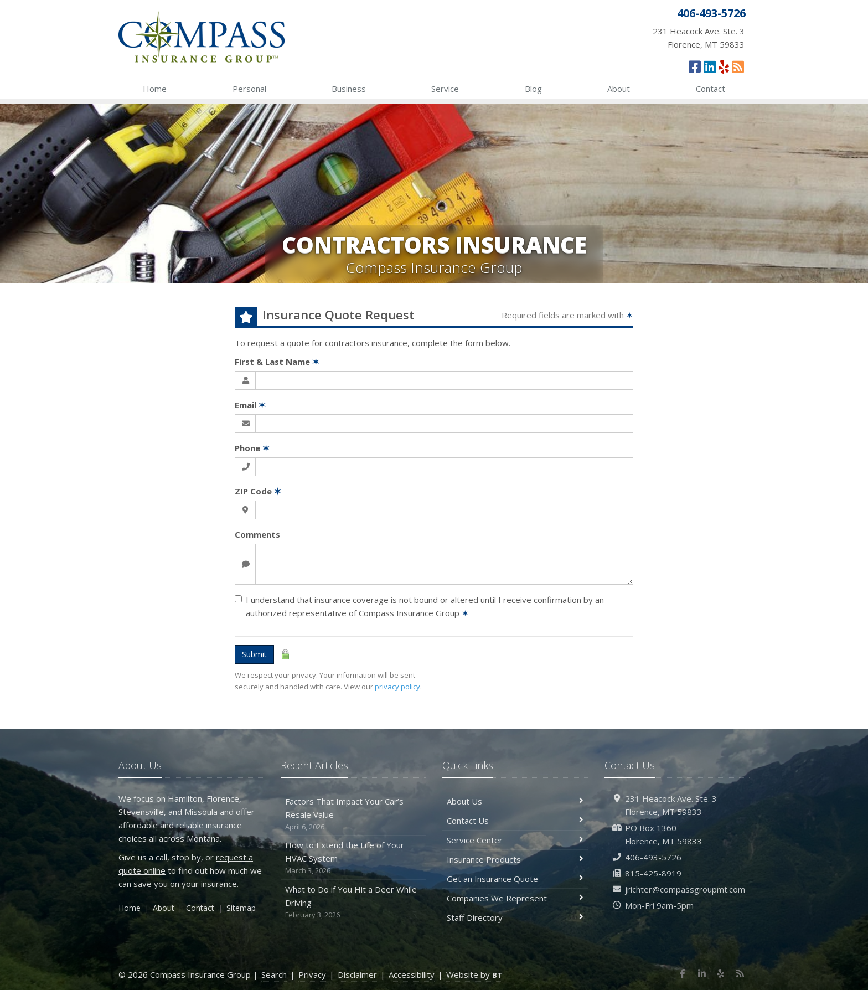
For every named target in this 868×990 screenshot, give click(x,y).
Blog (533, 88)
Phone (252, 447)
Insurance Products (515, 859)
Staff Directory (515, 917)
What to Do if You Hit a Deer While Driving (353, 902)
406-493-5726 (653, 857)
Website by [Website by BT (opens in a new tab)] (474, 974)
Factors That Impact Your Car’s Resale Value (353, 814)
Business (349, 88)
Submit (254, 654)
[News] (738, 66)
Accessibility (412, 974)
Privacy (312, 974)
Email (250, 404)
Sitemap (241, 908)
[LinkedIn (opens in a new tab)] (710, 66)
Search (274, 974)
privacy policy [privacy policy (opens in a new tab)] (397, 687)
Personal (249, 88)
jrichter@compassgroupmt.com (685, 889)
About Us (515, 801)
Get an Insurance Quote (515, 878)
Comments (257, 534)
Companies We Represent (515, 898)
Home (155, 88)
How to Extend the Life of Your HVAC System (353, 857)
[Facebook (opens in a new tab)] (695, 66)
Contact (710, 88)
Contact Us (515, 820)
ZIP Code (258, 491)
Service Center (515, 839)
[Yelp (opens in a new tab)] (724, 66)
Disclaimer (357, 974)
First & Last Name (277, 361)
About (618, 88)
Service (445, 88)
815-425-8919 (653, 873)
